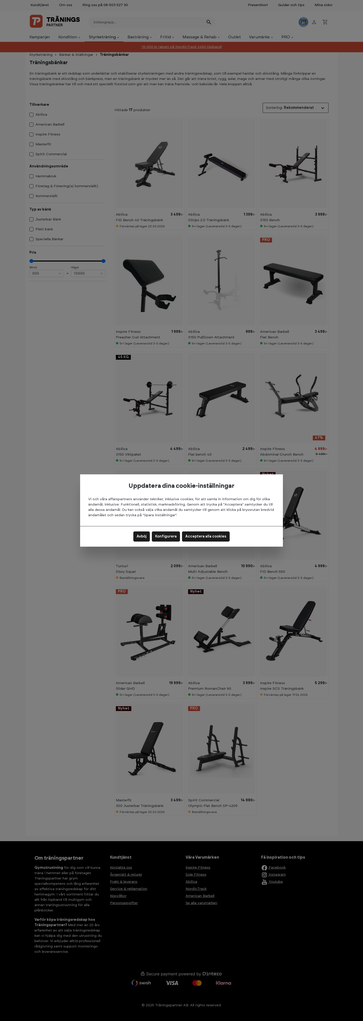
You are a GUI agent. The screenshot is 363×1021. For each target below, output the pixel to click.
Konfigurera (166, 536)
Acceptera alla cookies (205, 536)
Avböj (142, 536)
